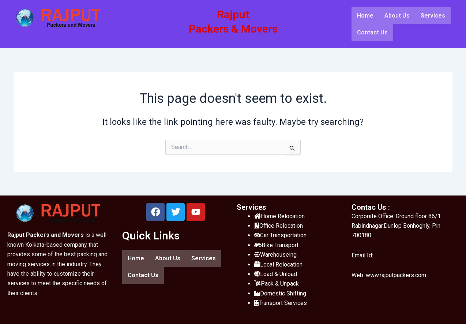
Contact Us (372, 32)
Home (365, 15)
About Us (397, 15)
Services (433, 15)
